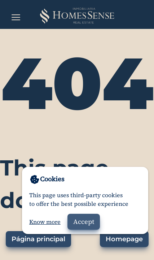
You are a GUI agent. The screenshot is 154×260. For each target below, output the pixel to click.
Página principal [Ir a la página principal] (38, 239)
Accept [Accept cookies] (83, 221)
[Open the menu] (16, 17)
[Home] (77, 16)
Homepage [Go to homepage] (124, 239)
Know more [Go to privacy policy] (45, 222)
